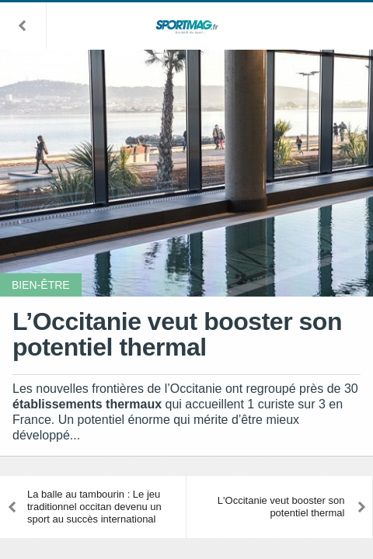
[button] (23, 25)
